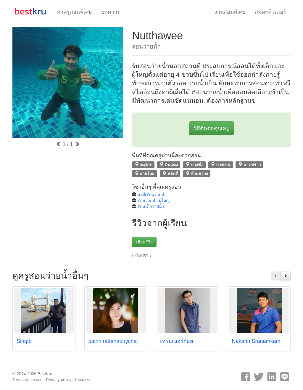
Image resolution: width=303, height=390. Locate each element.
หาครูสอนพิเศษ (74, 12)
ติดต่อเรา (83, 379)
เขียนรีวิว (144, 242)
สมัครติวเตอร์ (270, 12)
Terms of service (27, 379)
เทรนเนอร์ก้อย (176, 341)
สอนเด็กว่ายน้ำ (150, 206)
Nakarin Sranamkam (256, 341)
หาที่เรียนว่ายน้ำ (152, 194)
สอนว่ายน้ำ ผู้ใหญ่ (153, 200)
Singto (24, 341)
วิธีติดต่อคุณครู (211, 128)
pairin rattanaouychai (113, 341)
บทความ (111, 12)
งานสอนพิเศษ (230, 12)
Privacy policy (59, 379)
